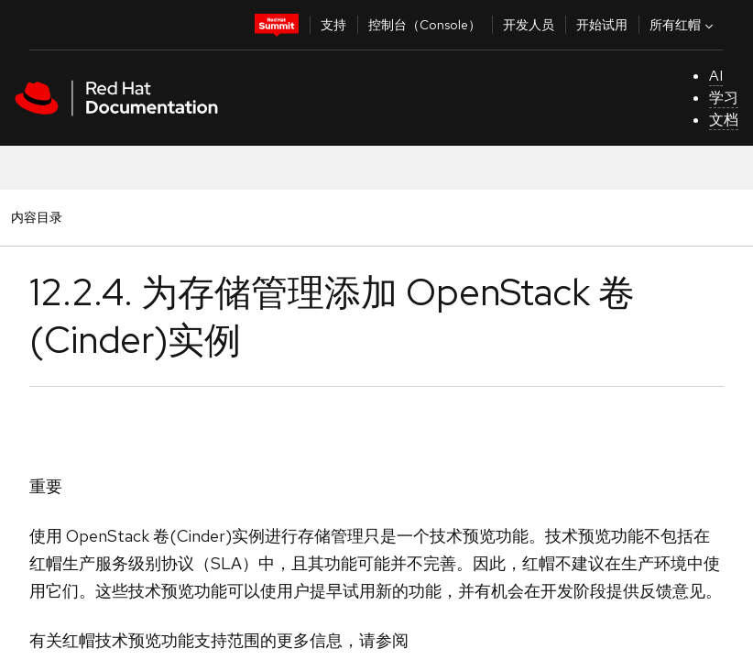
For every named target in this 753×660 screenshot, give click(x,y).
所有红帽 (683, 24)
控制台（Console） (424, 24)
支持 (333, 24)
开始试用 (602, 24)
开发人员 (528, 24)
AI (716, 75)
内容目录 (36, 217)
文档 (723, 119)
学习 (723, 97)
